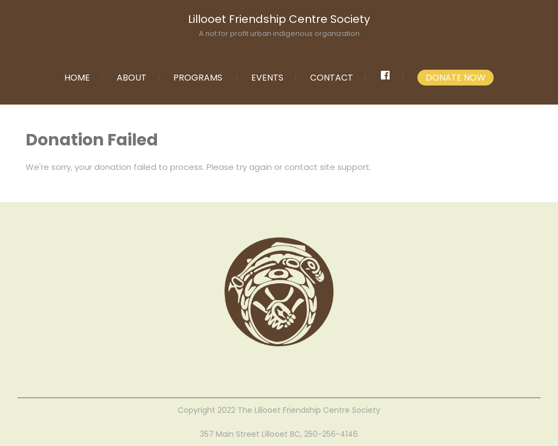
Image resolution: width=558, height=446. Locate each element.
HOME (77, 77)
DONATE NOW (456, 77)
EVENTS (267, 77)
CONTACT (331, 77)
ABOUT (132, 77)
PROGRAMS (197, 77)
